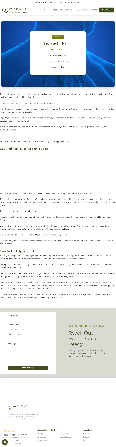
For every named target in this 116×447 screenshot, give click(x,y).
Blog (84, 440)
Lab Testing (64, 433)
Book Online (106, 10)
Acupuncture (41, 437)
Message (12, 344)
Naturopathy (41, 433)
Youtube (86, 437)
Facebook (86, 433)
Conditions (57, 37)
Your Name (13, 315)
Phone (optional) (15, 334)
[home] (14, 10)
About (15, 440)
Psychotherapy (42, 440)
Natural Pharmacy (66, 437)
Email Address (14, 325)
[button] (69, 10)
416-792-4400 (74, 2)
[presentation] (23, 360)
